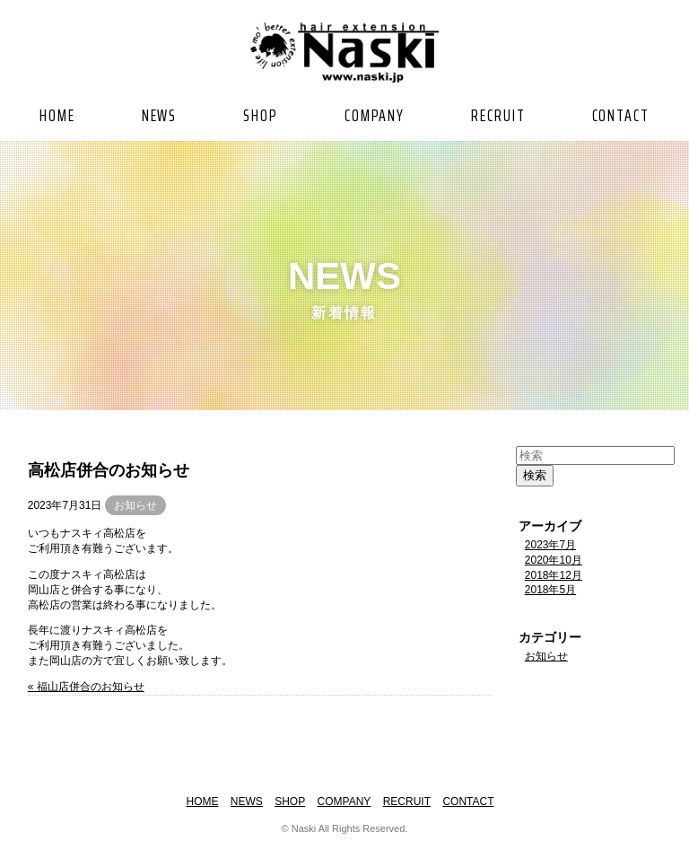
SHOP (260, 114)
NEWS (160, 114)
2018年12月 (553, 575)
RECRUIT (498, 114)
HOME (57, 114)
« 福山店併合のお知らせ (86, 686)
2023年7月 (550, 545)
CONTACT (621, 114)
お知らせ (135, 505)
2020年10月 (553, 560)
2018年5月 (550, 589)
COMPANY (374, 114)
